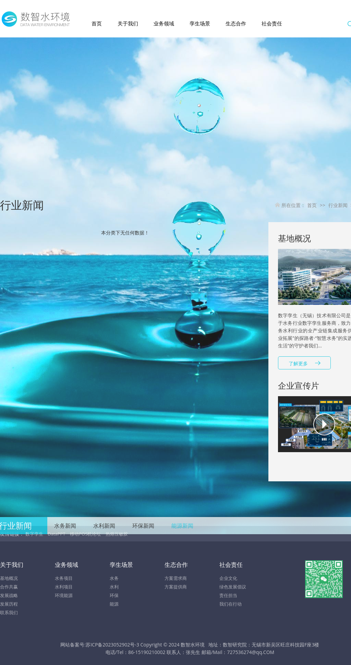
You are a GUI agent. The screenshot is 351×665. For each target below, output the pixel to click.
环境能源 (64, 595)
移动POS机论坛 (85, 534)
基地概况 (9, 578)
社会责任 (272, 23)
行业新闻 (338, 205)
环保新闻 (143, 525)
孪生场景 (200, 23)
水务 (114, 578)
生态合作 (236, 23)
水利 (114, 587)
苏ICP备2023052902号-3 (112, 644)
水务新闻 (65, 525)
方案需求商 (176, 578)
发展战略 (9, 595)
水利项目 (64, 587)
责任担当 (228, 595)
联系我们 (9, 612)
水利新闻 (104, 525)
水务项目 (64, 578)
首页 (97, 23)
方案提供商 (176, 587)
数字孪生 (34, 534)
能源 (114, 604)
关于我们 (128, 23)
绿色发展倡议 (232, 587)
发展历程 (9, 604)
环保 (114, 595)
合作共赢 (9, 587)
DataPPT (56, 534)
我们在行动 (230, 604)
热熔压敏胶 (117, 534)
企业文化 (228, 578)
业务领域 (164, 23)
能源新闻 (182, 525)
